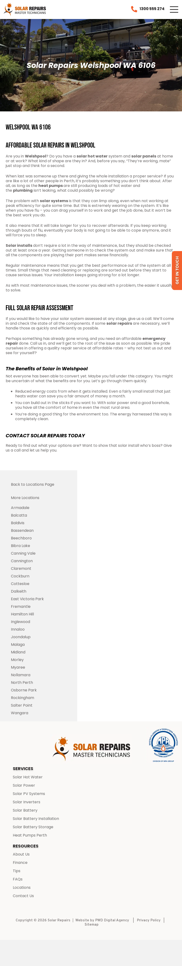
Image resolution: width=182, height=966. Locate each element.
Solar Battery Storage (33, 827)
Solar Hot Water (28, 777)
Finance (20, 862)
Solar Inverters (26, 802)
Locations (22, 887)
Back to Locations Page (32, 484)
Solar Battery (25, 810)
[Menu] (174, 9)
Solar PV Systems (29, 793)
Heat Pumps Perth (30, 835)
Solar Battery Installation (36, 818)
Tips (16, 871)
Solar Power (24, 785)
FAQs (18, 879)
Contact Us (23, 896)
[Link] (25, 9)
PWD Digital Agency (112, 920)
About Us (21, 854)
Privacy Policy (149, 920)
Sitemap (92, 925)
